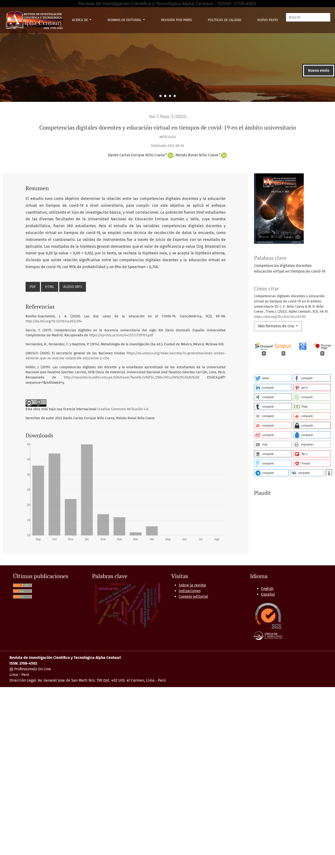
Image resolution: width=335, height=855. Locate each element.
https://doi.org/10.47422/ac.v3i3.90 (280, 317)
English (267, 756)
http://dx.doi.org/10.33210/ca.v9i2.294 (54, 321)
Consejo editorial (193, 764)
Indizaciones (190, 758)
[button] (272, 378)
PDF (33, 286)
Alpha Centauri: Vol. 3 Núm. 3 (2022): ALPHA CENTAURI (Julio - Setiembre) (156, 602)
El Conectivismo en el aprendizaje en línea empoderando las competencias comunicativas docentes (244, 641)
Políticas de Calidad (224, 20)
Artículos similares (22, 566)
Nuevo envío (267, 20)
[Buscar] (308, 17)
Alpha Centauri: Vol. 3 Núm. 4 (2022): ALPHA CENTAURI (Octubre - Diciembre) (138, 579)
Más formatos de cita (276, 326)
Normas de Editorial (124, 20)
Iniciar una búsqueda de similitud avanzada (69, 709)
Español (268, 762)
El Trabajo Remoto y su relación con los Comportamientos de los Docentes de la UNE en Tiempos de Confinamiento (131, 659)
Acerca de (80, 20)
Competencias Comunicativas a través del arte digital (249, 681)
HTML (49, 286)
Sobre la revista (192, 753)
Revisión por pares (176, 20)
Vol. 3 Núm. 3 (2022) (168, 116)
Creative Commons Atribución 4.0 (122, 409)
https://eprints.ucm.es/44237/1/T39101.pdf (121, 335)
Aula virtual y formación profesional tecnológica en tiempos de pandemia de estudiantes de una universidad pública (196, 585)
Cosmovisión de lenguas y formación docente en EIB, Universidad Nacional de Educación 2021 (197, 630)
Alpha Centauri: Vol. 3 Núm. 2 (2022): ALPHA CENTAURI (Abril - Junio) (69, 647)
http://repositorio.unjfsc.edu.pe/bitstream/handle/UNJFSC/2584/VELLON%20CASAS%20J (131, 377)
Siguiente (196, 698)
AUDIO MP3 (72, 286)
